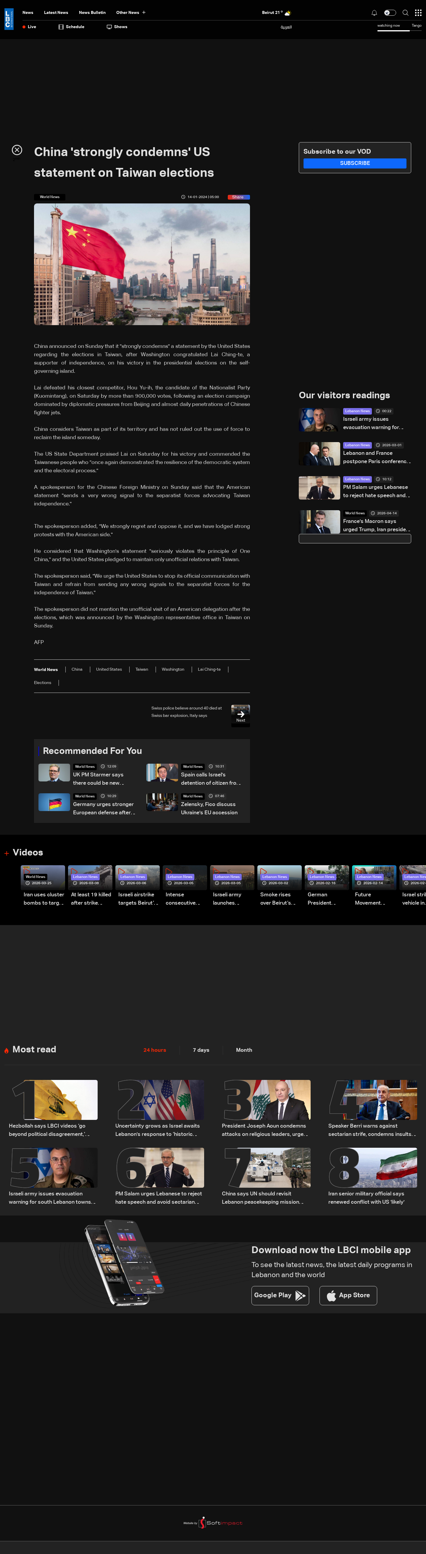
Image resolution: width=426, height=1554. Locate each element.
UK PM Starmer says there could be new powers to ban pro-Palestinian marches (98, 780)
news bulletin (92, 13)
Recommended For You (94, 751)
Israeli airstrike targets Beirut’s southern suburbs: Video (137, 900)
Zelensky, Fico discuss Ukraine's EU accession (209, 809)
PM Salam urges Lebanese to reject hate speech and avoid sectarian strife (375, 492)
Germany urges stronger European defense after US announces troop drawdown (103, 809)
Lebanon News (357, 411)
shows (117, 27)
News (27, 13)
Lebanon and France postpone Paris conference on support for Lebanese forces (376, 458)
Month (244, 1051)
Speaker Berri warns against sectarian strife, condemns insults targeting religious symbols (370, 1131)
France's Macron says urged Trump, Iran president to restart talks (377, 526)
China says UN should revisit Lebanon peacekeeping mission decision (260, 1199)
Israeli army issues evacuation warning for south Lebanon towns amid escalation (376, 424)
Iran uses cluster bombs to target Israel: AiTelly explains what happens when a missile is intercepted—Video (44, 900)
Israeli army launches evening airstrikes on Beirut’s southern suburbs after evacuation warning (229, 900)
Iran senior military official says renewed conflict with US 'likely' (366, 1198)
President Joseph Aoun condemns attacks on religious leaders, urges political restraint (264, 1131)
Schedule (71, 27)
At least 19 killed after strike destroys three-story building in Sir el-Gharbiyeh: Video (91, 900)
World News (85, 767)
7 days (201, 1051)
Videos (28, 853)
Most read (35, 1050)
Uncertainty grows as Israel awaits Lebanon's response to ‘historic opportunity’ (157, 1131)
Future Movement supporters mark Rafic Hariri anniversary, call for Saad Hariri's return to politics (375, 900)
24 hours (154, 1051)
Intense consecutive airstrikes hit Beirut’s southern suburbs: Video (184, 900)
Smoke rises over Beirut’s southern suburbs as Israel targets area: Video (276, 900)
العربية (286, 27)
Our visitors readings (346, 396)
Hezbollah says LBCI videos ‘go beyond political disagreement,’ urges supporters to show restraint (52, 1131)
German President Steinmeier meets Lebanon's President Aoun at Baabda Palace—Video (326, 900)
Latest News (56, 13)
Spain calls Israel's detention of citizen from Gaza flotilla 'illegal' (211, 780)
